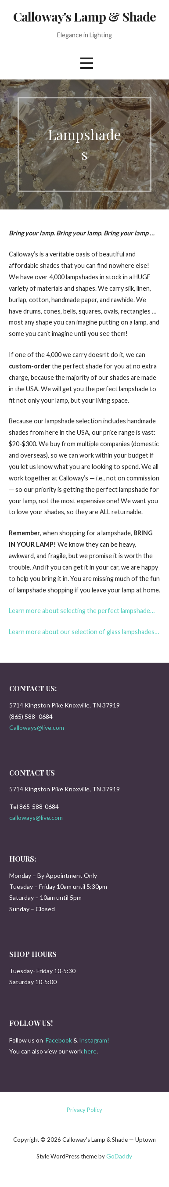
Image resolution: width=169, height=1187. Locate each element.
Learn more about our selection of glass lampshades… (84, 631)
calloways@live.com (36, 817)
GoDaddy (119, 1156)
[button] (86, 63)
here (90, 1051)
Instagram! (94, 1040)
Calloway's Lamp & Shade (84, 16)
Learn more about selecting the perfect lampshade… (82, 610)
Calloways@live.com (36, 727)
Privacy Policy (84, 1109)
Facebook (59, 1040)
